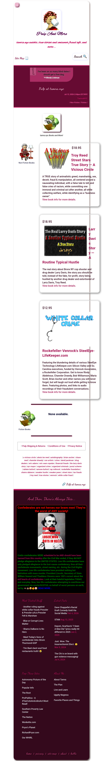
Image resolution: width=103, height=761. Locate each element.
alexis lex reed (43, 457)
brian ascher (69, 457)
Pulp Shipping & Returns (33, 446)
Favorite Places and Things (67, 700)
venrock (53, 475)
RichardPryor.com (30, 732)
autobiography (57, 457)
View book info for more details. (59, 199)
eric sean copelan (47, 463)
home (29, 753)
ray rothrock (55, 469)
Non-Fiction (75, 103)
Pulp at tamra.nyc (51, 89)
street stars (67, 472)
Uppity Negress (61, 695)
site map (52, 753)
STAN (58, 619)
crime (57, 460)
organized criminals (60, 466)
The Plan (58, 685)
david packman (67, 460)
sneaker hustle (42, 472)
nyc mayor (31, 466)
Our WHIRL (27, 737)
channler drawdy (36, 460)
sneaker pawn (55, 472)
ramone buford (42, 469)
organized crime (44, 466)
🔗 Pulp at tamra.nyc (74, 484)
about (64, 753)
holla (74, 753)
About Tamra (60, 679)
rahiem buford (29, 469)
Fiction (83, 103)
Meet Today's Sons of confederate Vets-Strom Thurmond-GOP (33, 640)
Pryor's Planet (28, 727)
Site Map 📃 (21, 58)
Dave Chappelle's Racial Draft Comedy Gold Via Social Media (66, 610)
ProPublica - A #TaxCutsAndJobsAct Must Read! (35, 701)
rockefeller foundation (70, 469)
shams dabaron (27, 472)
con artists (48, 460)
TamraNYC (82, 98)
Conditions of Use (56, 446)
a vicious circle (29, 457)
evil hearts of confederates (30, 579)
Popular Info (28, 688)
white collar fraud (65, 475)
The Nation (27, 717)
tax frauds (77, 472)
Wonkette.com (29, 722)
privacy (40, 753)
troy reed (34, 475)
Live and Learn (61, 690)
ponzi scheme (76, 466)
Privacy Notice (75, 446)
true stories (44, 475)
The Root (26, 693)
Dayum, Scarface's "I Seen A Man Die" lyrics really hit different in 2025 (67, 629)
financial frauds (62, 463)
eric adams (33, 463)
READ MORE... (45, 588)
